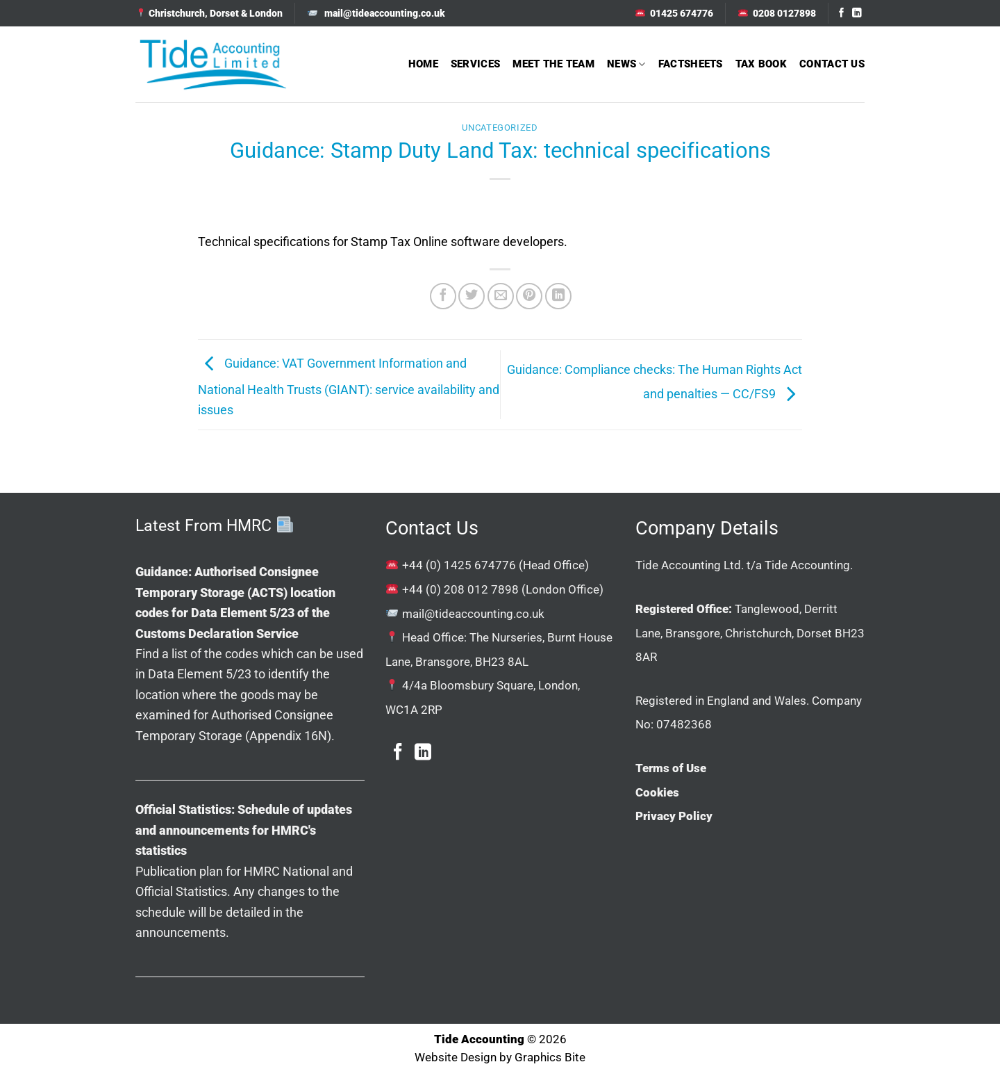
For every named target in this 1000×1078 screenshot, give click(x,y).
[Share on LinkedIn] (558, 296)
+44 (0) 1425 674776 (459, 565)
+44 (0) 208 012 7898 (460, 589)
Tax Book (761, 64)
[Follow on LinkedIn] (857, 13)
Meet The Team (553, 64)
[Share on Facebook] (443, 296)
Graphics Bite (550, 1057)
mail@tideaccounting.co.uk (473, 614)
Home (423, 64)
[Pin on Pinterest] (529, 296)
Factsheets (690, 64)
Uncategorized (500, 127)
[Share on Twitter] (471, 296)
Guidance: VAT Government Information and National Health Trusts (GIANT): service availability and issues (348, 387)
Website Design (456, 1057)
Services (475, 64)
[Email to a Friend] (501, 296)
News (626, 64)
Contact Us (832, 64)
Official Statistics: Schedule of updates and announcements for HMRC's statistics (243, 830)
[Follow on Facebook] (842, 13)
